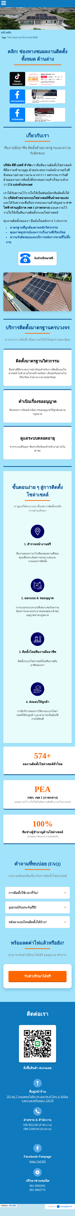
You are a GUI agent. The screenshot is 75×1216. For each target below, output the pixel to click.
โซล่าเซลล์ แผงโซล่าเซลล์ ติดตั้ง (22, 37)
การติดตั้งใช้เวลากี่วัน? (23, 893)
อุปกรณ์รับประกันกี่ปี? (23, 907)
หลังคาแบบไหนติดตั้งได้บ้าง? (28, 922)
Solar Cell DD (37, 1161)
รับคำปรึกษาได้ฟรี (37, 976)
